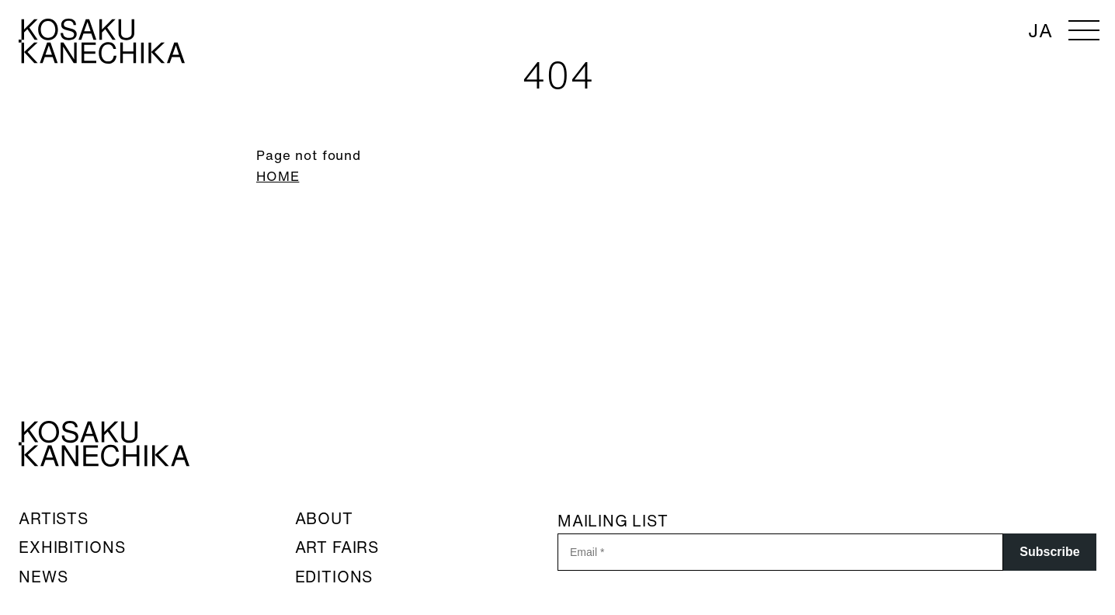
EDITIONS (334, 576)
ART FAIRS (337, 547)
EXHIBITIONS (72, 547)
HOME (277, 176)
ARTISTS (54, 518)
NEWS (43, 576)
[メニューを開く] (1084, 31)
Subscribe (1049, 551)
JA (1040, 30)
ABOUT (324, 518)
